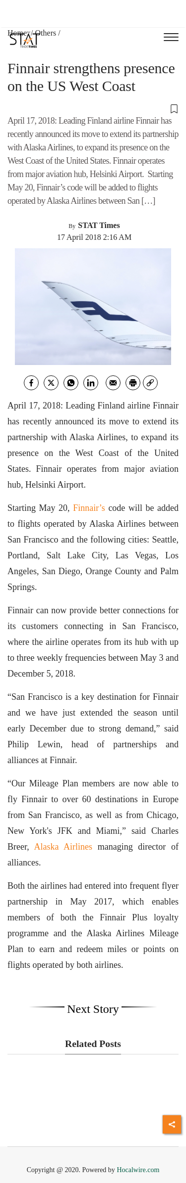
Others (46, 33)
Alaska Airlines (63, 847)
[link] (150, 382)
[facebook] (31, 382)
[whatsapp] (70, 382)
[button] (93, 108)
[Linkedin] (90, 382)
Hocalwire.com (138, 1170)
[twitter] (51, 382)
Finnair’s (89, 508)
